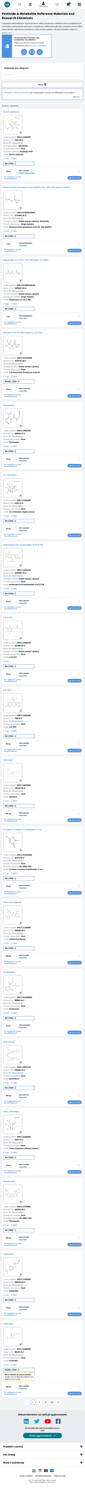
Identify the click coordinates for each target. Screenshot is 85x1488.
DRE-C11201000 (24, 500)
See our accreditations (38, 46)
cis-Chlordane (10, 475)
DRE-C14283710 (24, 570)
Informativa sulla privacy (43, 1476)
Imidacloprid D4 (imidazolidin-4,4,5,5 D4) (23, 544)
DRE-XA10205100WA (26, 213)
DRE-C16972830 (24, 785)
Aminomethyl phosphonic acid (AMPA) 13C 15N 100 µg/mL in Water (36, 187)
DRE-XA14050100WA (26, 285)
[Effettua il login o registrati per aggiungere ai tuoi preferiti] (79, 171)
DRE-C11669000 (24, 1349)
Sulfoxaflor (8, 1254)
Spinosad (7, 760)
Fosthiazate (8, 972)
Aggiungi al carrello (75, 178)
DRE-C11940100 (24, 643)
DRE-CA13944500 (24, 997)
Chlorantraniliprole (12, 902)
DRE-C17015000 (24, 1279)
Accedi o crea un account (17, 92)
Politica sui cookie (60, 1476)
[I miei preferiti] (57, 4)
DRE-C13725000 (24, 1207)
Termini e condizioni (26, 1476)
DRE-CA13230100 (24, 358)
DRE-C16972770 (24, 1067)
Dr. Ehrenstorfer (16, 143)
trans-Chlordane (11, 1111)
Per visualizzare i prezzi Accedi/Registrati (12, 178)
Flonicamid (8, 405)
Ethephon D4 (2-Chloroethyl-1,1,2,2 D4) (22, 332)
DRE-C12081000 (24, 715)
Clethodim (8, 1323)
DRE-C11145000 (24, 928)
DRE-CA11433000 (24, 855)
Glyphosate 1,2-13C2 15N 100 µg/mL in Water (26, 260)
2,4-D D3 (7, 617)
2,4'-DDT (7, 690)
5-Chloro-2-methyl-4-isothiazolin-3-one (22, 829)
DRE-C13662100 (24, 431)
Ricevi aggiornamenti (41, 1435)
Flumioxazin (9, 1181)
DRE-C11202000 (24, 1137)
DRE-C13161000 (24, 137)
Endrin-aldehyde (11, 112)
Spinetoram (9, 1042)
